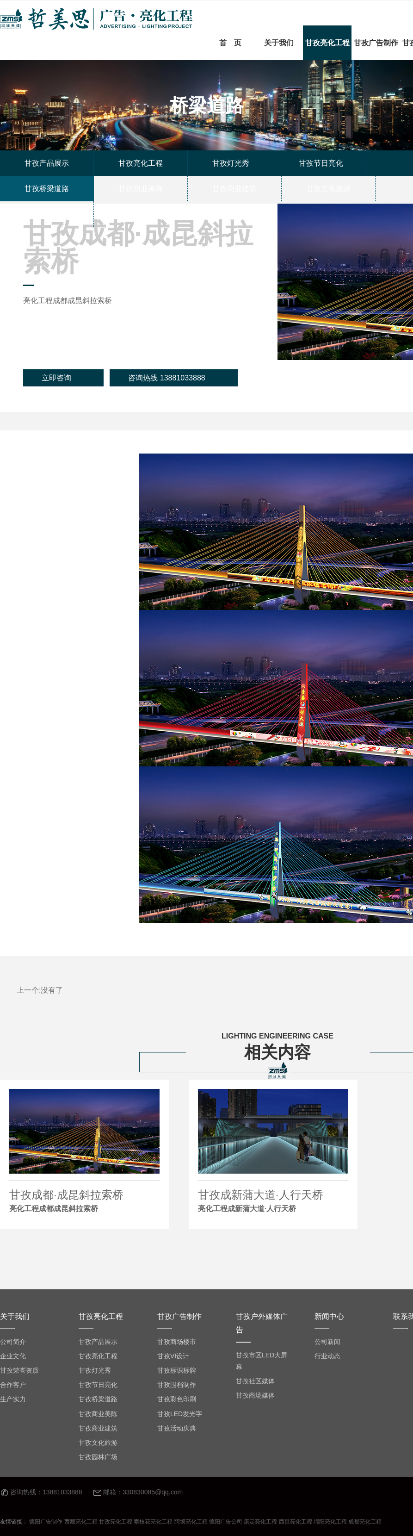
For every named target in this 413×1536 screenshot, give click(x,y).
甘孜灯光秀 (95, 1370)
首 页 (230, 43)
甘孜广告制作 (376, 43)
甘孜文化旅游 (98, 1442)
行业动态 (327, 1356)
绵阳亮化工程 (330, 1521)
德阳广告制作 (45, 1521)
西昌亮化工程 (295, 1521)
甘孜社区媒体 (255, 1381)
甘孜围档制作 (176, 1384)
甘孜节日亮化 (98, 1384)
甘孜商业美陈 (98, 1414)
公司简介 (13, 1341)
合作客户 (13, 1384)
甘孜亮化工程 (327, 43)
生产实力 (13, 1399)
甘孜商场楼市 (176, 1341)
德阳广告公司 (225, 1521)
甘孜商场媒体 (255, 1395)
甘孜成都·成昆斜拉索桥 (84, 1202)
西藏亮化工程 (81, 1521)
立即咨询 (56, 378)
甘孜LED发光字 (179, 1414)
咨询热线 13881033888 (166, 378)
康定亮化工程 (260, 1521)
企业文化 (13, 1356)
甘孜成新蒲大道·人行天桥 (273, 1202)
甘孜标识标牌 (176, 1370)
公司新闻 (327, 1341)
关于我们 (279, 43)
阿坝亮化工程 (191, 1521)
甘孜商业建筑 (98, 1428)
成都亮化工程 (365, 1521)
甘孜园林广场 (98, 1457)
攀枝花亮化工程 (153, 1521)
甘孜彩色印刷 (176, 1399)
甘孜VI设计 (173, 1356)
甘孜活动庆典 (176, 1428)
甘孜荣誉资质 (19, 1370)
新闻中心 (329, 1316)
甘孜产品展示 (98, 1341)
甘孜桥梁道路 (98, 1399)
